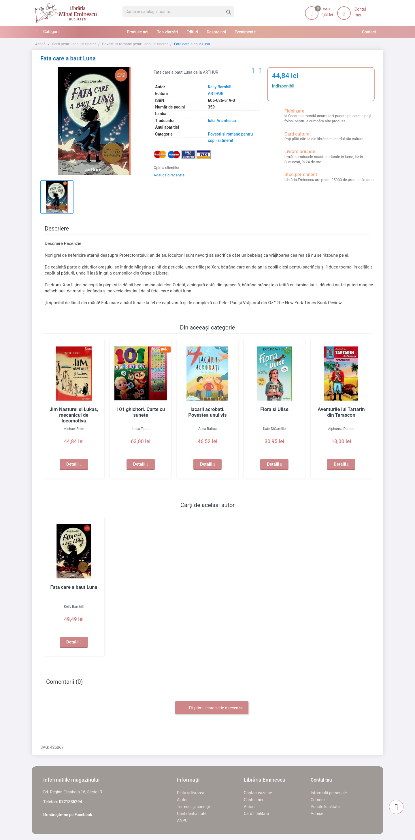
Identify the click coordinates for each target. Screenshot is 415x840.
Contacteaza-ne (258, 793)
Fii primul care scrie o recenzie (211, 708)
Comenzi (319, 799)
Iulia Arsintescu (222, 120)
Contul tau (321, 780)
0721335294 (70, 801)
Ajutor (182, 799)
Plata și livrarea (190, 793)
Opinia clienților (167, 167)
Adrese (317, 813)
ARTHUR (215, 93)
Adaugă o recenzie (169, 175)
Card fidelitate (256, 813)
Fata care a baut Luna (74, 587)
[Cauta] (178, 11)
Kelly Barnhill (219, 87)
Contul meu (254, 799)
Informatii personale (329, 793)
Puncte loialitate (325, 806)
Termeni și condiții (193, 806)
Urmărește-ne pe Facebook (67, 814)
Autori (249, 806)
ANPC (182, 820)
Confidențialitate (191, 813)
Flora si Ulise (274, 409)
